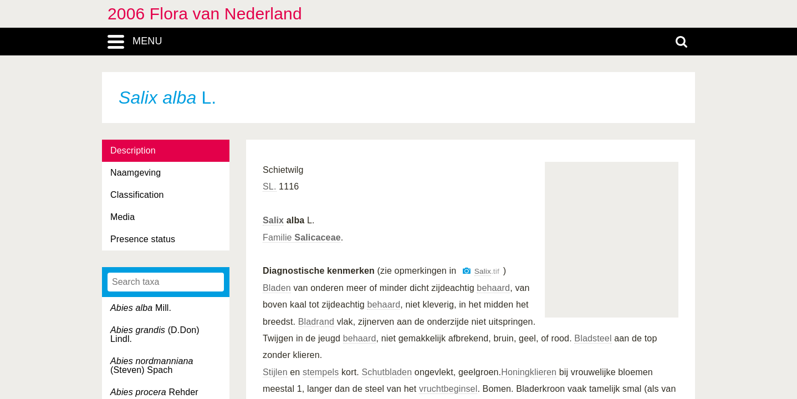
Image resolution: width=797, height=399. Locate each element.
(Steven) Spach (151, 365)
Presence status (142, 239)
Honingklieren (528, 372)
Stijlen (275, 372)
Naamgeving (135, 172)
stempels (321, 372)
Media (122, 217)
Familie (302, 237)
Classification (137, 195)
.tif (486, 271)
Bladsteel (592, 338)
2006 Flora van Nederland (205, 13)
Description (133, 150)
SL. (270, 186)
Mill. (140, 308)
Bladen (277, 288)
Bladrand (316, 321)
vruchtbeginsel (448, 388)
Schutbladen (386, 372)
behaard (493, 288)
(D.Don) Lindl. (155, 334)
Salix (273, 220)
